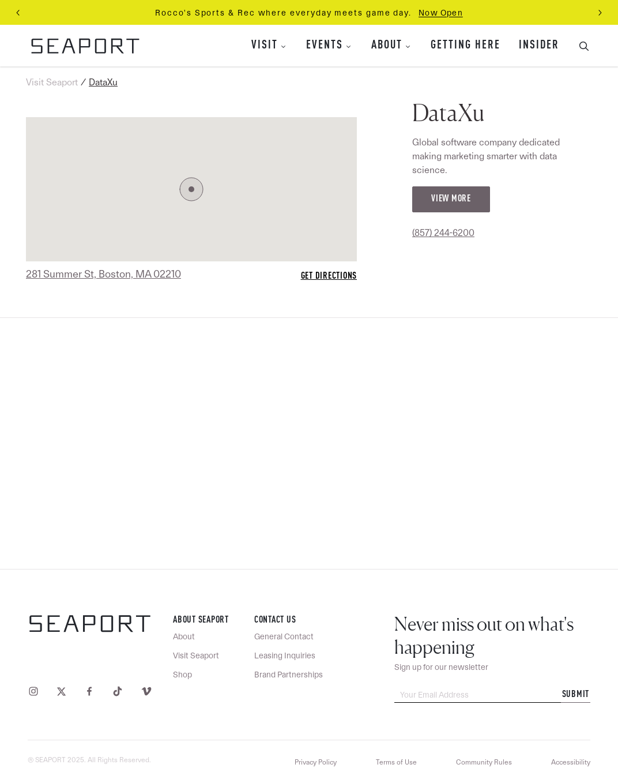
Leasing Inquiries (284, 655)
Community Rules (484, 762)
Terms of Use (396, 762)
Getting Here (465, 45)
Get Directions (329, 276)
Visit (264, 45)
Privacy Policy (316, 762)
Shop (182, 674)
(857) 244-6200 (443, 232)
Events (324, 45)
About (386, 45)
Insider (539, 45)
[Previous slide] (18, 12)
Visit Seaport (52, 82)
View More (451, 199)
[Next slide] (599, 12)
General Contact (284, 636)
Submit (576, 694)
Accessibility (570, 762)
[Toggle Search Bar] (579, 45)
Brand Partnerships (288, 674)
